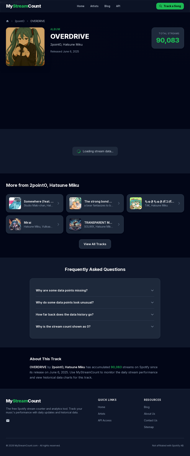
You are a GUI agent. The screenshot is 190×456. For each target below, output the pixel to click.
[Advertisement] (95, 101)
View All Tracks (95, 244)
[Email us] (8, 420)
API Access (105, 420)
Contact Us (150, 420)
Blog (107, 6)
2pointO (19, 21)
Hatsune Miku (73, 44)
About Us (149, 413)
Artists (94, 6)
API (118, 6)
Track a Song (170, 6)
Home (80, 6)
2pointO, (56, 44)
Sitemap (149, 427)
